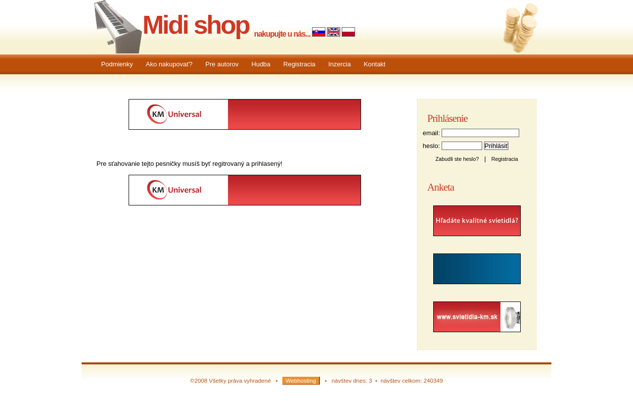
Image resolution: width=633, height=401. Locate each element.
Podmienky (117, 64)
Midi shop (195, 24)
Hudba (261, 64)
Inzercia (339, 64)
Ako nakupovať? (169, 64)
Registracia (299, 64)
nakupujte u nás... (282, 34)
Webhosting (300, 380)
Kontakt (374, 64)
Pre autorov (221, 64)
